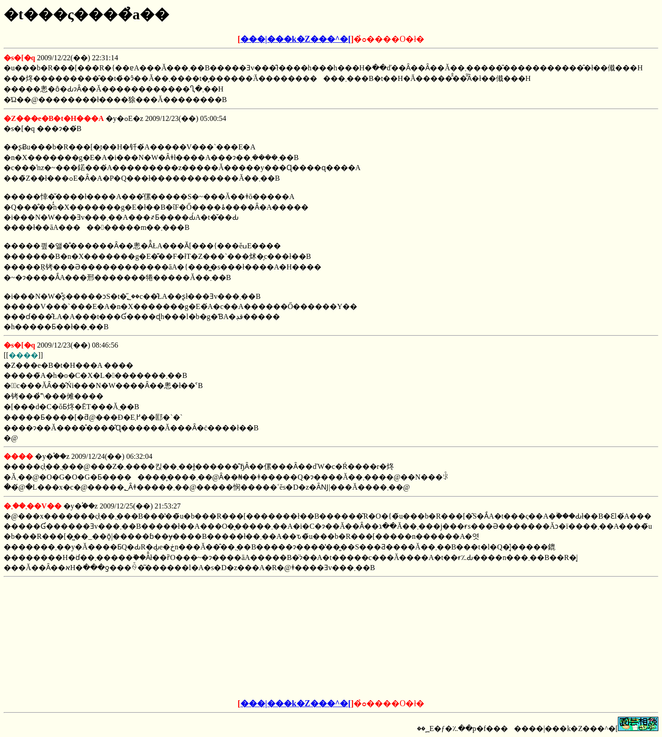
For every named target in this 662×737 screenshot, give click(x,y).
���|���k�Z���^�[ (295, 39)
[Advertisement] (261, 638)
